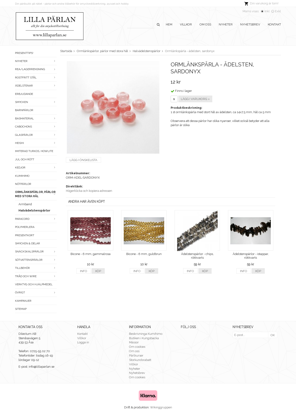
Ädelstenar (36, 85)
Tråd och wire (36, 276)
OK (273, 335)
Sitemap (21, 309)
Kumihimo (22, 175)
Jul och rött (24, 159)
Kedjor (36, 167)
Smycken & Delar (27, 243)
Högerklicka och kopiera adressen (89, 191)
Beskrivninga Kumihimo (145, 333)
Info (83, 271)
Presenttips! (24, 53)
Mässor (134, 342)
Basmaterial (36, 118)
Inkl (267, 11)
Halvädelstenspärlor (34, 210)
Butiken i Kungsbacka (144, 338)
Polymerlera (24, 227)
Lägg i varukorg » (195, 99)
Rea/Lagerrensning (36, 69)
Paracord (36, 218)
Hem (169, 24)
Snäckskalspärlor (36, 251)
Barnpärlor (24, 110)
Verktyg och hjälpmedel (33, 284)
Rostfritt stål (36, 77)
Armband (25, 204)
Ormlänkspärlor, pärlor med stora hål (36, 194)
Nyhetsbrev (250, 24)
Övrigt (36, 292)
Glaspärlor (36, 135)
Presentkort (24, 235)
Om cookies (137, 346)
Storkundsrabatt (140, 360)
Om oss (205, 24)
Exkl (278, 11)
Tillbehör (36, 268)
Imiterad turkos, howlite (34, 151)
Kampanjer (23, 300)
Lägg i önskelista (83, 160)
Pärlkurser (136, 355)
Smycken (36, 102)
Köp (98, 271)
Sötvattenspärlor (36, 259)
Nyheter (226, 24)
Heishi (36, 143)
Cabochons (36, 126)
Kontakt (274, 24)
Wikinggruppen (161, 407)
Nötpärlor (23, 184)
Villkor (186, 24)
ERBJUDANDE (24, 94)
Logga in (83, 342)
